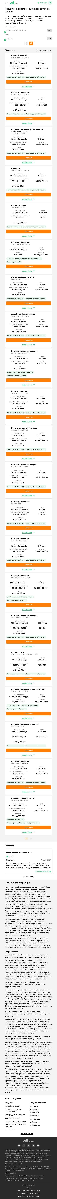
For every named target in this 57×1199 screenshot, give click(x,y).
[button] (7, 3)
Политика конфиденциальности (28, 1193)
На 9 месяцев (34, 1125)
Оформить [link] (29, 81)
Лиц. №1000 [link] (23, 393)
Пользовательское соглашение (28, 1191)
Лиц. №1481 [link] (24, 430)
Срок (7, 34)
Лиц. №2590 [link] (26, 577)
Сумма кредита (10, 27)
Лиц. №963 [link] (25, 58)
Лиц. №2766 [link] (23, 691)
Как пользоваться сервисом (28, 1196)
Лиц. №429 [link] (21, 726)
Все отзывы (28, 877)
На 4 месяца (34, 1116)
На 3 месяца (34, 1112)
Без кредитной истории (15, 1115)
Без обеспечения (12, 1118)
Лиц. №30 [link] (26, 618)
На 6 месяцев (34, 1122)
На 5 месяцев (34, 1119)
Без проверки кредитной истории (15, 1125)
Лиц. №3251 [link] (23, 541)
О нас (29, 1188)
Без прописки (10, 1130)
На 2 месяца (34, 1109)
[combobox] (43, 50)
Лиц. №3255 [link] (24, 467)
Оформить (29, 303)
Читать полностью (43, 871)
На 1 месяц (33, 1106)
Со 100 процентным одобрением (13, 1110)
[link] (19, 1145)
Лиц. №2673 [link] (21, 134)
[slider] (28, 32)
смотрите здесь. (36, 1161)
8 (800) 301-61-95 (10, 1173)
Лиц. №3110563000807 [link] (30, 654)
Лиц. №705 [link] (25, 353)
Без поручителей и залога (15, 1121)
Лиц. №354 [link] (26, 244)
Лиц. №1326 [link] (25, 94)
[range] (28, 30)
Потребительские (12, 1106)
